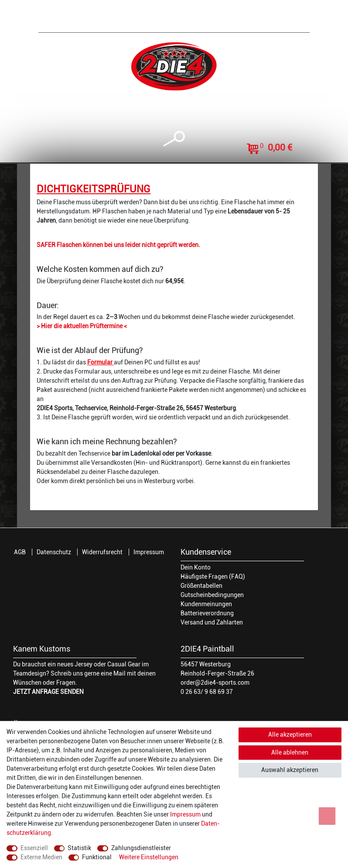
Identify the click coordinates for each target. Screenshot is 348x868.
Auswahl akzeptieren (289, 769)
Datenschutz (54, 552)
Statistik (79, 847)
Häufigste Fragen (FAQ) (213, 576)
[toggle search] (174, 139)
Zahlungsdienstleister (141, 847)
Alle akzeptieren (290, 734)
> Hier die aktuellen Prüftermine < (82, 325)
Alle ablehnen (289, 752)
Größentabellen (201, 585)
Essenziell (34, 847)
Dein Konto (196, 567)
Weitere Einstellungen (148, 857)
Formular (100, 362)
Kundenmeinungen (206, 603)
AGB (20, 552)
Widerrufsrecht (102, 552)
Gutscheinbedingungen (212, 594)
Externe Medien (41, 857)
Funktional (97, 857)
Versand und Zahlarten (212, 622)
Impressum (148, 552)
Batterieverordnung (207, 613)
